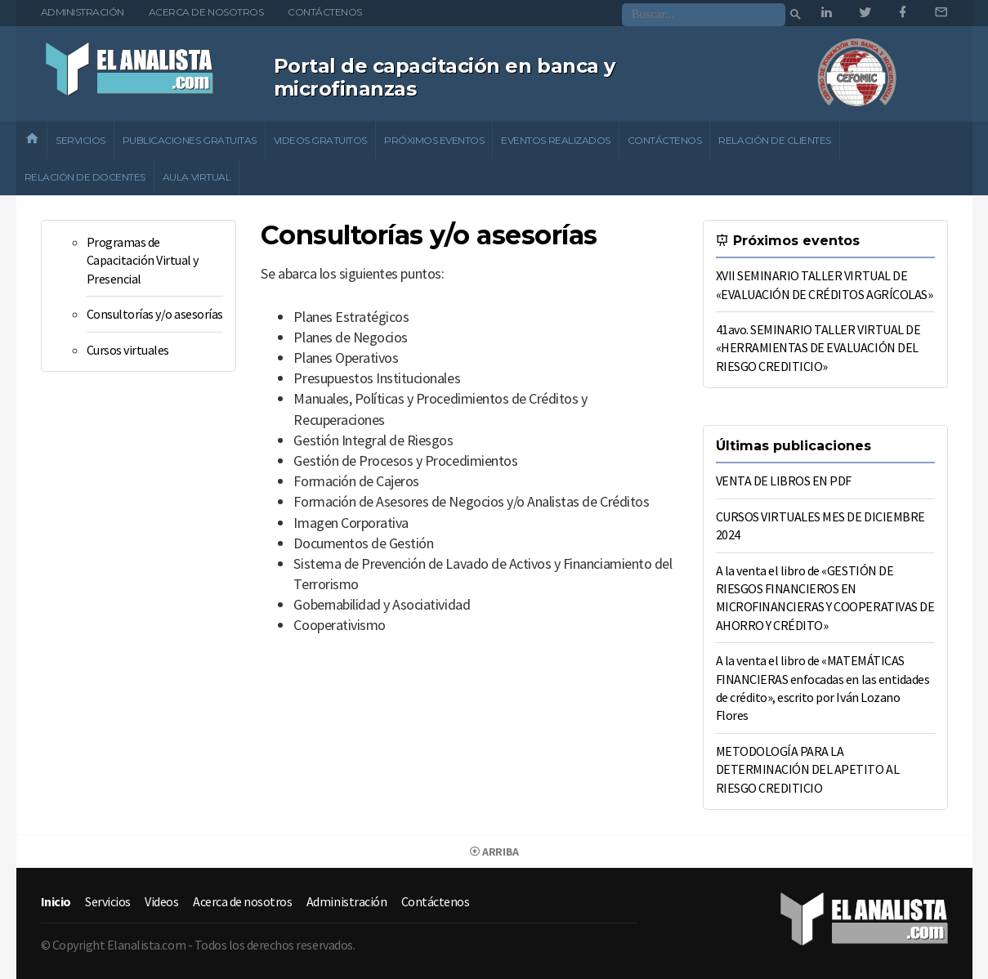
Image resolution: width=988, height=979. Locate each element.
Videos (161, 901)
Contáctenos (325, 12)
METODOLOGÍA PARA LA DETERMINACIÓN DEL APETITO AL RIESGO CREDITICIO (808, 769)
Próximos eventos (434, 140)
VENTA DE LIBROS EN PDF (784, 480)
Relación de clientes (774, 140)
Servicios (80, 140)
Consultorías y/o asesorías (155, 314)
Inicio (56, 901)
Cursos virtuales (128, 350)
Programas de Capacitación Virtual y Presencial (143, 260)
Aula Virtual (196, 177)
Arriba (493, 851)
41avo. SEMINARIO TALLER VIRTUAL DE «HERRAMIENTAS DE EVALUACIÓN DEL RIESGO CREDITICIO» (818, 347)
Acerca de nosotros (206, 12)
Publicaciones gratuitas (190, 140)
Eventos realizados (555, 140)
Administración (82, 12)
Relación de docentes (85, 177)
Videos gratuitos (320, 140)
